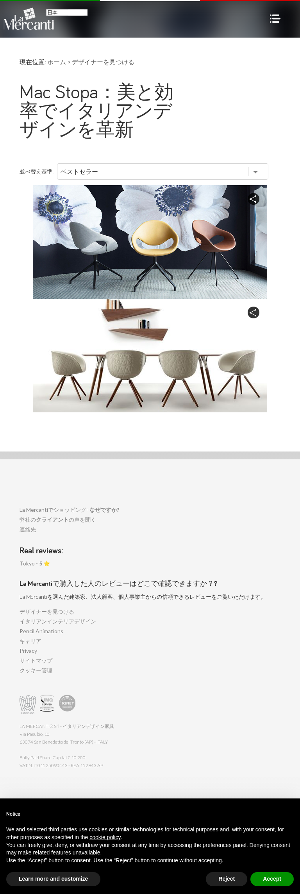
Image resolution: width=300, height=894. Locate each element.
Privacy (28, 650)
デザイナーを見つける (47, 611)
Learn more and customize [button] (53, 879)
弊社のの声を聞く (58, 519)
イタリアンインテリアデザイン (58, 621)
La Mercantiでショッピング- (69, 509)
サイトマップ (36, 660)
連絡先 (28, 529)
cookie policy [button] (104, 837)
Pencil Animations (41, 631)
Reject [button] (226, 879)
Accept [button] (272, 879)
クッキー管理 (36, 670)
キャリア (30, 641)
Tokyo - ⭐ (35, 563)
